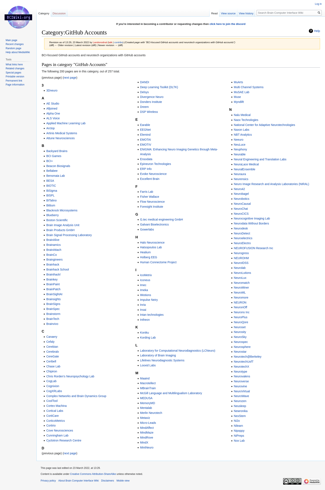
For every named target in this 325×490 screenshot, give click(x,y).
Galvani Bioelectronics (154, 224)
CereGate (52, 356)
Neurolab (240, 267)
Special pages (13, 72)
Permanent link (14, 80)
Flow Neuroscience (152, 201)
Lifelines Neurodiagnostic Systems (162, 360)
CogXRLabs (54, 391)
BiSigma (51, 190)
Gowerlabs (147, 229)
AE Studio (52, 103)
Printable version (15, 76)
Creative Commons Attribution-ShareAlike (93, 474)
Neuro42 (239, 189)
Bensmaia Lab (55, 175)
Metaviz (145, 417)
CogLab (51, 381)
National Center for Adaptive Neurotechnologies (264, 125)
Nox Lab (239, 440)
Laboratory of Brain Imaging (158, 355)
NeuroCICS (241, 213)
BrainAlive (52, 239)
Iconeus (145, 280)
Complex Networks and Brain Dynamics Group (76, 396)
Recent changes (15, 44)
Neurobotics (241, 198)
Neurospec (241, 342)
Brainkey (51, 279)
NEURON (240, 302)
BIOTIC (51, 185)
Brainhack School (57, 269)
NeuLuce (239, 144)
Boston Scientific (57, 220)
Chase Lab (53, 366)
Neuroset (240, 327)
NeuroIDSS (241, 263)
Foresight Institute (151, 206)
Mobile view (123, 480)
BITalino (51, 200)
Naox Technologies (246, 120)
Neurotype (240, 371)
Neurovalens (242, 376)
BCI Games (53, 156)
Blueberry (52, 215)
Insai (143, 309)
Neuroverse (241, 381)
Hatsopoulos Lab (151, 247)
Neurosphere (242, 347)
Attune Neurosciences (60, 138)
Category (43, 13)
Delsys (144, 92)
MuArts (238, 82)
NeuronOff (240, 307)
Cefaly (50, 341)
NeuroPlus (240, 317)
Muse (237, 97)
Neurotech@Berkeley (247, 356)
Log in (318, 3)
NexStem (240, 416)
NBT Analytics (243, 134)
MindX (144, 442)
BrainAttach (53, 249)
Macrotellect (148, 383)
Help (317, 31)
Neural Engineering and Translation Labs (260, 159)
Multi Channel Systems (248, 87)
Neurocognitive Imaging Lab (252, 218)
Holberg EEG (148, 257)
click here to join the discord (228, 24)
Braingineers (54, 259)
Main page (11, 40)
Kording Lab (148, 337)
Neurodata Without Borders (251, 223)
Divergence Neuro (152, 97)
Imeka (144, 290)
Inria (143, 304)
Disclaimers (107, 480)
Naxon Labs (241, 129)
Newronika (240, 411)
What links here (14, 64)
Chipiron (51, 371)
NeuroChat (241, 208)
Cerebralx (52, 351)
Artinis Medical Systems (61, 133)
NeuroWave (241, 396)
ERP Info (146, 169)
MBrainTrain (148, 388)
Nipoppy (239, 430)
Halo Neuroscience (152, 242)
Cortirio (51, 425)
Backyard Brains (56, 151)
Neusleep (240, 406)
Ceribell (51, 361)
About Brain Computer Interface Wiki (78, 480)
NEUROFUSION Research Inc (253, 248)
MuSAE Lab (241, 92)
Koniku (144, 332)
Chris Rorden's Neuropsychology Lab (70, 376)
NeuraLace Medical (246, 164)
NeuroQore (241, 322)
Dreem (144, 106)
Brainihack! (53, 274)
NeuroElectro (242, 243)
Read (214, 13)
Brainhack (52, 264)
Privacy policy (48, 480)
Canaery (51, 336)
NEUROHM (241, 258)
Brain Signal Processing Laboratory (69, 235)
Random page (13, 48)
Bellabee (52, 170)
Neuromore (241, 297)
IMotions (145, 295)
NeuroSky (240, 337)
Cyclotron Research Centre (63, 440)
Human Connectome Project (158, 262)
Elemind (145, 134)
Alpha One (53, 113)
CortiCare (52, 415)
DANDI (144, 82)
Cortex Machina (56, 405)
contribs (118, 42)
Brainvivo (52, 323)
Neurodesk (241, 228)
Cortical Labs (54, 410)
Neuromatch (242, 282)
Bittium (50, 205)
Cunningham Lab (57, 435)
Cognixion (52, 386)
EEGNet (145, 129)
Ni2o (237, 420)
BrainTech (52, 319)
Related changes (15, 68)
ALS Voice (53, 118)
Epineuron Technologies (155, 164)
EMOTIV (145, 144)
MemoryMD (147, 403)
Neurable (240, 154)
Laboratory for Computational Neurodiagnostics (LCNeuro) (177, 350)
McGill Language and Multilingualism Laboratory (171, 393)
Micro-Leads (148, 422)
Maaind (145, 378)
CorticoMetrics (55, 420)
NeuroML (240, 292)
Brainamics (53, 244)
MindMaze (147, 432)
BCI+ (49, 161)
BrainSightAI (54, 294)
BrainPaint (53, 284)
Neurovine (240, 386)
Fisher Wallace (149, 196)
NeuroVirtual (242, 391)
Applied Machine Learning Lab (65, 123)
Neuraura (240, 174)
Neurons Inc (241, 312)
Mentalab (146, 408)
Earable (145, 125)
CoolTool (51, 400)
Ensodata (146, 159)
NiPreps (239, 435)
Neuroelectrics (243, 238)
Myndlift (239, 102)
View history (246, 13)
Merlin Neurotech (151, 412)
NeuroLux (240, 277)
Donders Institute (151, 102)
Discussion (59, 13)
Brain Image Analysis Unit (62, 225)
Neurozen (240, 401)
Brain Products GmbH (60, 230)
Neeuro (238, 139)
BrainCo (51, 254)
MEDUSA (146, 398)
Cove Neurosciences (59, 430)
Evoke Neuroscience (153, 174)
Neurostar (240, 351)
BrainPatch (53, 289)
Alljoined (51, 108)
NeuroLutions (242, 272)
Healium (145, 252)
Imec (143, 285)
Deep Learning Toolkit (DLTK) (159, 87)
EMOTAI (145, 139)
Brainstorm (53, 314)
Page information (15, 84)
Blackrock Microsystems (61, 210)
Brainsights (53, 299)
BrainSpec (53, 309)
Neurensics (241, 179)
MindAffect (147, 427)
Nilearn (238, 425)
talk (110, 42)
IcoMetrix (146, 275)
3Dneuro (51, 90)
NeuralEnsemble (244, 169)
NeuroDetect (242, 233)
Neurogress (241, 253)
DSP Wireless (149, 111)
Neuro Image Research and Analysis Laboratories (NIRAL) (271, 184)
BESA (50, 180)
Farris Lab (146, 191)
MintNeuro (147, 447)
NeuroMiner (241, 287)
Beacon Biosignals (58, 166)
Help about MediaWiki (18, 52)
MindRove (146, 437)
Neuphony (240, 149)
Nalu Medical (242, 115)
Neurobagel (241, 193)
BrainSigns (53, 304)
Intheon (145, 319)
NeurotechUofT (243, 361)
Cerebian (52, 346)
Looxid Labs (148, 365)
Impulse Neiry (149, 299)
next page (70, 77)
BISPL (50, 195)
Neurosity (240, 332)
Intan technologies (152, 314)
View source (228, 13)
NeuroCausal (242, 203)
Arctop (50, 128)
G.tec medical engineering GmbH (161, 219)
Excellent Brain (149, 178)
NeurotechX (241, 366)
